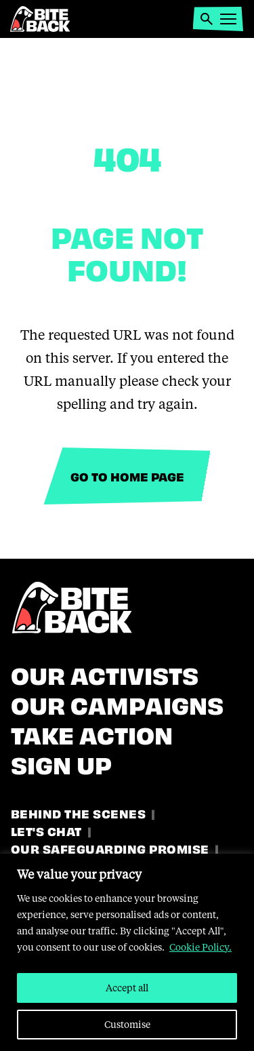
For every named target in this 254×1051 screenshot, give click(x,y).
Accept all (127, 987)
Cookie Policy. (200, 946)
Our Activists (104, 673)
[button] (206, 19)
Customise (127, 1024)
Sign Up (61, 763)
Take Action (92, 733)
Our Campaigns (117, 703)
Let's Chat (46, 830)
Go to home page (127, 475)
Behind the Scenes (78, 812)
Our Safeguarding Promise (110, 847)
